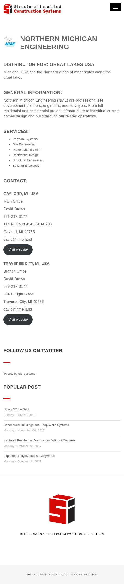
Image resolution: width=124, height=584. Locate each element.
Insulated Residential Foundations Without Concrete (39, 440)
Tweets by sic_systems (19, 373)
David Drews (14, 209)
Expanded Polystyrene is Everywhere (29, 456)
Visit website (18, 249)
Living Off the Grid (16, 409)
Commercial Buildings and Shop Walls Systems (36, 425)
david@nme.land (17, 239)
